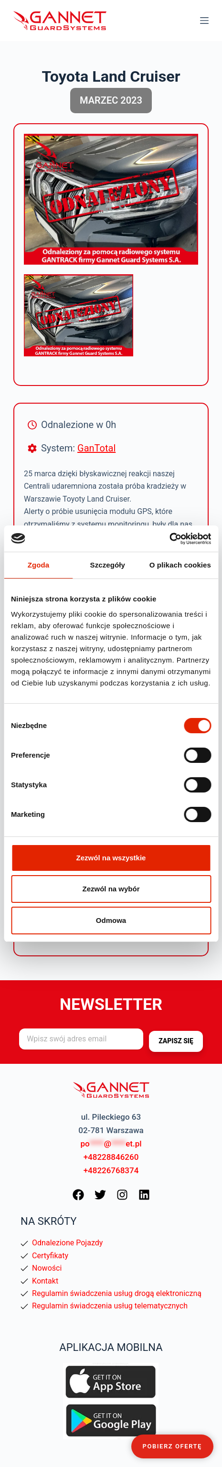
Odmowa (111, 920)
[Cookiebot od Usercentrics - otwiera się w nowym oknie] (169, 539)
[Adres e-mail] (81, 1038)
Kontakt (45, 1280)
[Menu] (204, 20)
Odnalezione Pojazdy (67, 1242)
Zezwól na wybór (110, 889)
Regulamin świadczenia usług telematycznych (110, 1305)
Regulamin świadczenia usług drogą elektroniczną (116, 1293)
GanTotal (96, 448)
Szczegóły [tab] (107, 565)
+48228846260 (111, 1157)
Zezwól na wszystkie (111, 858)
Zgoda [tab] (39, 565)
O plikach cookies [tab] (180, 565)
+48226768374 (111, 1170)
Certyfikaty (50, 1255)
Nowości (47, 1268)
